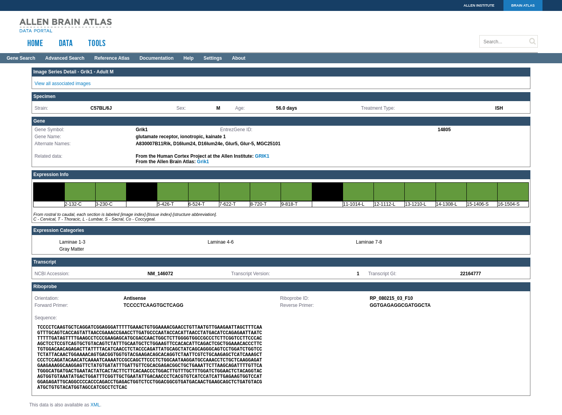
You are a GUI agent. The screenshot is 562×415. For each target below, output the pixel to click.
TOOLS (96, 43)
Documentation (156, 58)
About (238, 58)
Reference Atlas (112, 58)
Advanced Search (65, 58)
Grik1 (203, 161)
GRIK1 (262, 156)
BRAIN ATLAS (523, 5)
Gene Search (21, 58)
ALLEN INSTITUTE (479, 5)
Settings (212, 58)
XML (95, 405)
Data (66, 43)
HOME (35, 43)
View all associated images (62, 83)
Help (188, 58)
